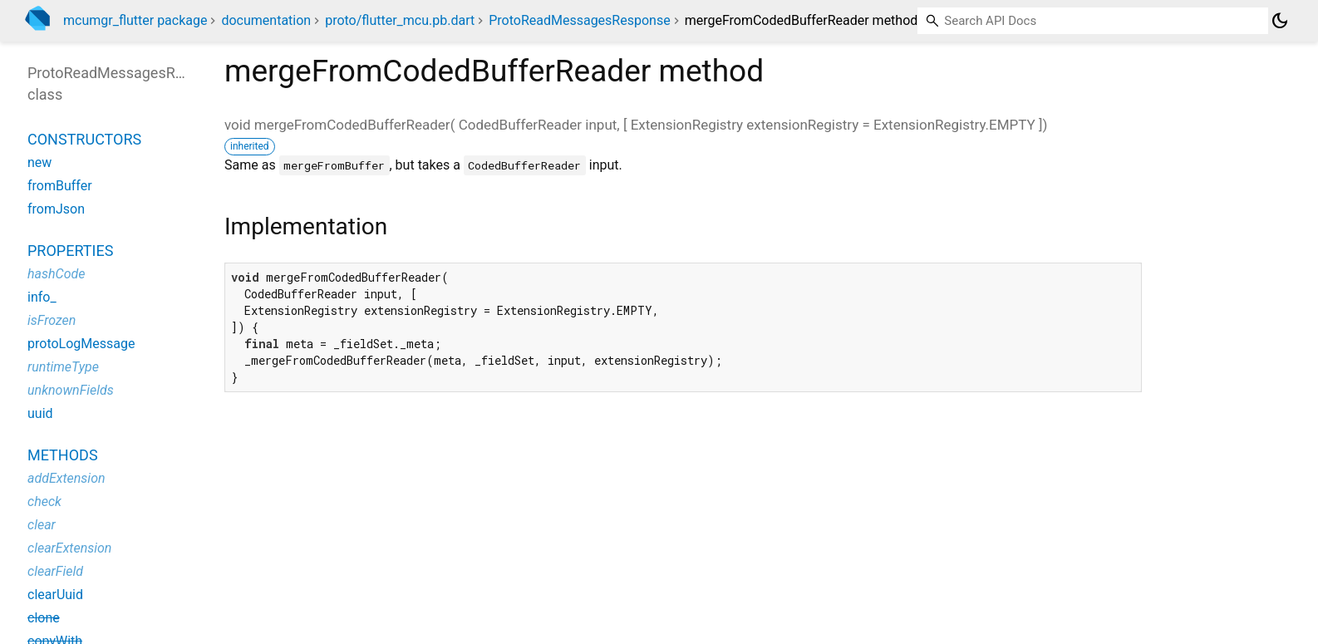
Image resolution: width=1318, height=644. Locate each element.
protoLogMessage (81, 343)
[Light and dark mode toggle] (1279, 20)
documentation (266, 20)
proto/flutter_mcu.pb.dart (400, 20)
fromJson (56, 209)
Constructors (84, 139)
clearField (55, 571)
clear (41, 525)
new (39, 162)
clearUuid (55, 594)
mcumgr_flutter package (135, 20)
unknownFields (70, 390)
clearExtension (69, 548)
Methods (62, 455)
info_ (42, 297)
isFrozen (51, 320)
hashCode (56, 274)
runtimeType (63, 367)
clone (43, 618)
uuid (40, 413)
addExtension (66, 478)
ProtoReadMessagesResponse (579, 20)
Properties (70, 250)
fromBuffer (59, 186)
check (44, 501)
